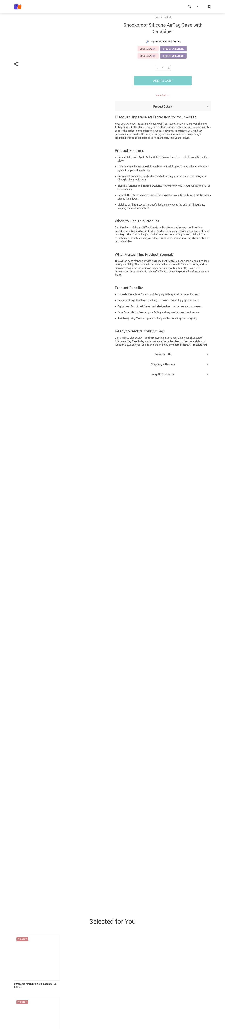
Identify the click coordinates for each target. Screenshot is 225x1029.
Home (157, 17)
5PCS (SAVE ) (148, 55)
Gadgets (168, 16)
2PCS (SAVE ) (148, 48)
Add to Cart (163, 81)
